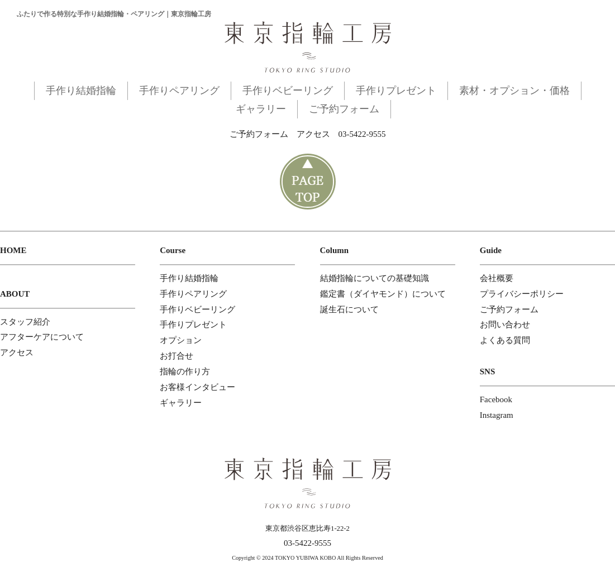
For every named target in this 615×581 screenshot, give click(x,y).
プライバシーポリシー (522, 293)
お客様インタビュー (197, 387)
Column (334, 250)
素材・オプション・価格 (514, 90)
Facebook (496, 399)
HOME (13, 250)
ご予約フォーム (344, 109)
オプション (181, 340)
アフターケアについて (42, 336)
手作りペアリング (179, 90)
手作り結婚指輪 (81, 90)
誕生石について (349, 309)
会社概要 (496, 278)
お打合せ (176, 355)
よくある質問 (505, 340)
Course (172, 250)
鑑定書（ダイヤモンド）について (383, 293)
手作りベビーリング (287, 90)
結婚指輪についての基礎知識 (374, 278)
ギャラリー (261, 109)
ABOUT (15, 293)
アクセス (313, 134)
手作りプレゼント (396, 90)
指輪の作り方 (185, 371)
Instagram (496, 415)
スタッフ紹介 (25, 321)
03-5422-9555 (362, 134)
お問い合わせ (505, 324)
